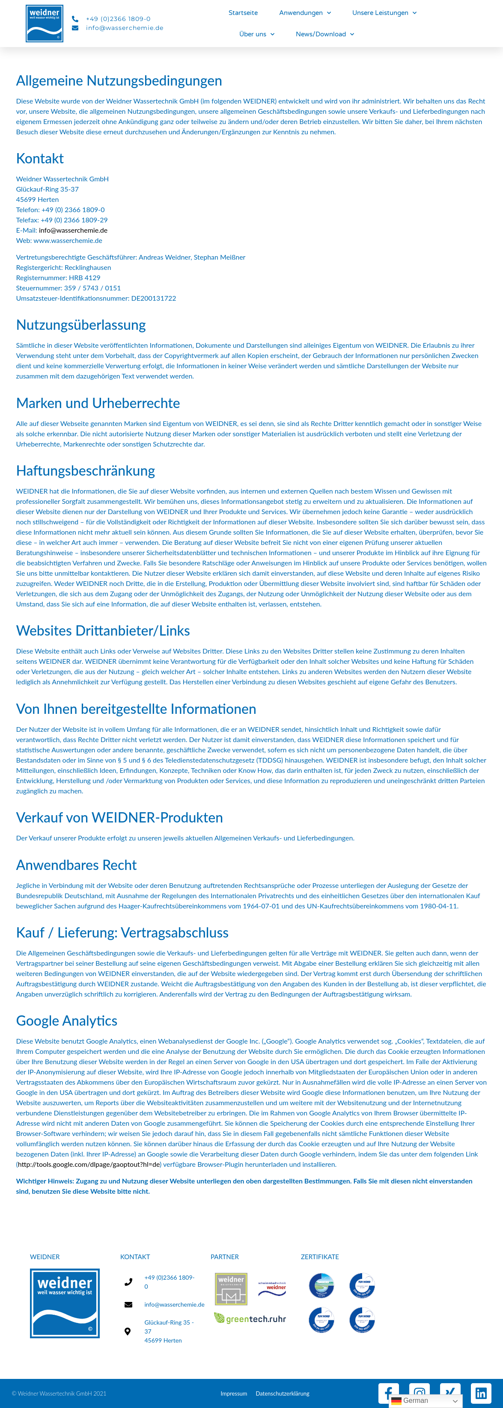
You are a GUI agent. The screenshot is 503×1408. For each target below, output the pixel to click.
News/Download (325, 34)
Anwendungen (305, 13)
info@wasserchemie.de (73, 230)
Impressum (233, 1393)
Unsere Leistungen (384, 13)
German (409, 1401)
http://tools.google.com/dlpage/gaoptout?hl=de (89, 1164)
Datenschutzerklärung (283, 1393)
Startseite (243, 13)
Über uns (256, 34)
